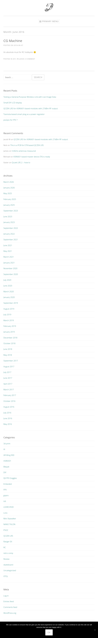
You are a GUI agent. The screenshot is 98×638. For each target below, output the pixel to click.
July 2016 (7, 412)
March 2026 (8, 182)
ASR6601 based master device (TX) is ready (31, 156)
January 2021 (9, 262)
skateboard (8, 564)
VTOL (5, 576)
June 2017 (7, 378)
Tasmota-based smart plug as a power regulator (24, 114)
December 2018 (10, 337)
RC (18, 59)
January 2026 (9, 187)
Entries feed (8, 601)
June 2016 (7, 418)
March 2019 (8, 320)
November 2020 (10, 268)
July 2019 (7, 314)
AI (4, 449)
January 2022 (9, 233)
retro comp (8, 553)
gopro (6, 495)
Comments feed (10, 607)
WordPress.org (9, 613)
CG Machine (12, 40)
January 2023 (9, 222)
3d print (6, 443)
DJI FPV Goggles (10, 478)
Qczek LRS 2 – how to (21, 162)
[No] (95, 630)
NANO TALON (9, 524)
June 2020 (7, 285)
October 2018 (9, 343)
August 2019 (8, 308)
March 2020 (8, 291)
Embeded (7, 484)
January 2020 (9, 297)
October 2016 (9, 401)
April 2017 (7, 383)
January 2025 (9, 205)
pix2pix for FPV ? (10, 120)
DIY (14, 59)
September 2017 (10, 360)
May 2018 (7, 355)
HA (4, 501)
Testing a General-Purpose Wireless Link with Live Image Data (29, 97)
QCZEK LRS (8, 536)
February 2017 (9, 395)
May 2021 (7, 251)
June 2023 (7, 216)
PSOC (5, 530)
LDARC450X (8, 507)
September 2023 (10, 210)
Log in (6, 595)
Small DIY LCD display (12, 102)
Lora (5, 513)
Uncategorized (9, 570)
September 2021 (10, 239)
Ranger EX (7, 541)
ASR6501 (7, 461)
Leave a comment (27, 59)
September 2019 (10, 303)
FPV (5, 489)
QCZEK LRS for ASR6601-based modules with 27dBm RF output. (30, 108)
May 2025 (7, 193)
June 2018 (7, 349)
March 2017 (8, 389)
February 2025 (9, 199)
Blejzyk (6, 466)
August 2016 (8, 407)
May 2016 (7, 424)
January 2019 (9, 332)
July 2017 (7, 372)
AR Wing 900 (8, 455)
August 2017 (8, 366)
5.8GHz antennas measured (24, 151)
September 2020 (10, 274)
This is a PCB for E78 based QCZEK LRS (27, 145)
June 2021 (7, 245)
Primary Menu (50, 21)
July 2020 (7, 280)
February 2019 (9, 326)
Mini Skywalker (9, 518)
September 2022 (10, 228)
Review (6, 559)
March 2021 (8, 257)
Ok (49, 632)
